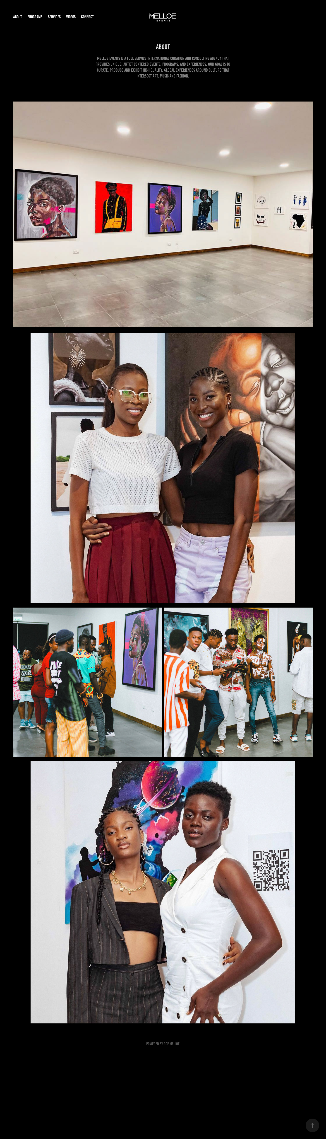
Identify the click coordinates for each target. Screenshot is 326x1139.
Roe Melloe (172, 1044)
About (17, 17)
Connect (87, 17)
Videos (71, 17)
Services (54, 17)
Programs (34, 17)
